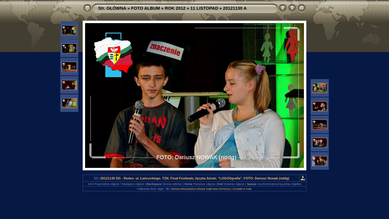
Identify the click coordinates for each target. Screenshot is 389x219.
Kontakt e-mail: (242, 188)
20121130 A (235, 8)
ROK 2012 (175, 8)
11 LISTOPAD (204, 8)
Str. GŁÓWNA (112, 8)
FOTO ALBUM (145, 8)
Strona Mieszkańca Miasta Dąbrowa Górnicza (200, 188)
